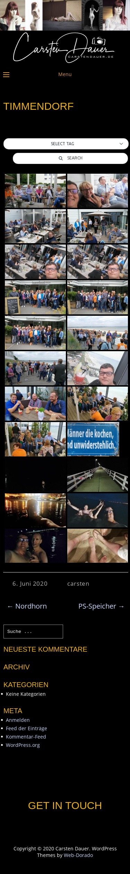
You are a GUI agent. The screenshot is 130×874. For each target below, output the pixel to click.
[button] (66, 144)
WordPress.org (23, 745)
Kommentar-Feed (26, 736)
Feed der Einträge (26, 728)
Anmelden (18, 720)
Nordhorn (27, 606)
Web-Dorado (78, 855)
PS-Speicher (101, 606)
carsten (78, 583)
